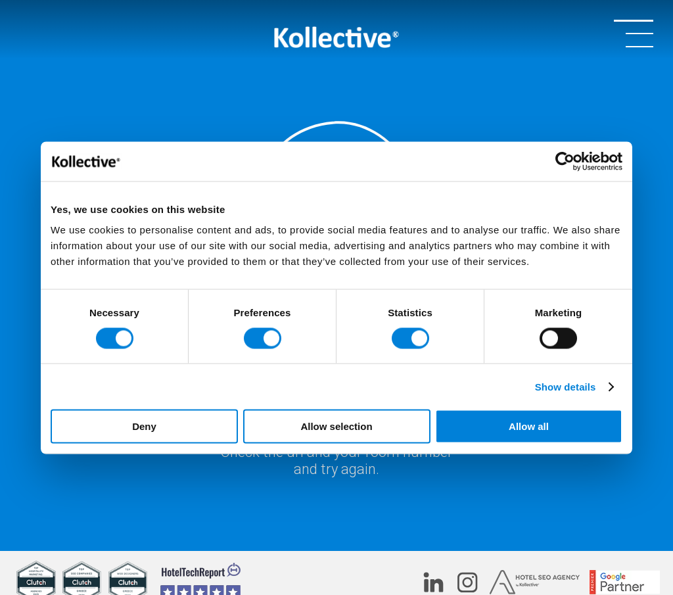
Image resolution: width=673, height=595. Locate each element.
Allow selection (336, 426)
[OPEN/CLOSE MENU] (633, 33)
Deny (144, 426)
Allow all (529, 426)
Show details (565, 386)
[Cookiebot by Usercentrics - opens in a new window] (564, 161)
